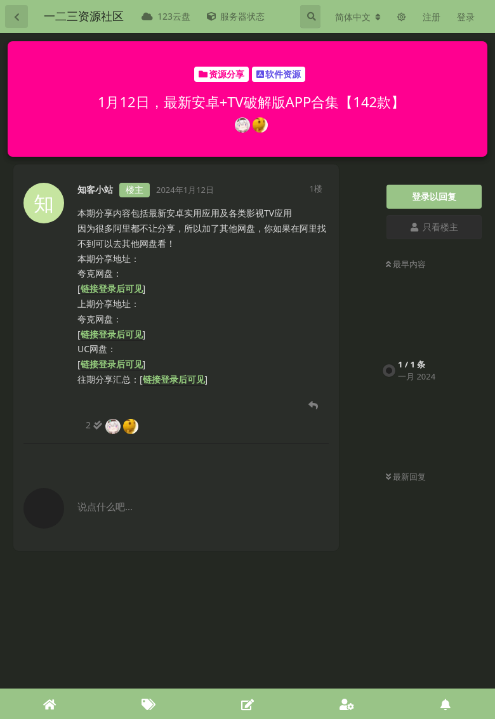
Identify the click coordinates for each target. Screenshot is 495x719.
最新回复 (406, 476)
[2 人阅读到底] (112, 425)
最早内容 (406, 264)
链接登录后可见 (112, 288)
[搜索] (310, 16)
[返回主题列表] (16, 16)
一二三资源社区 (84, 15)
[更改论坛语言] (358, 17)
